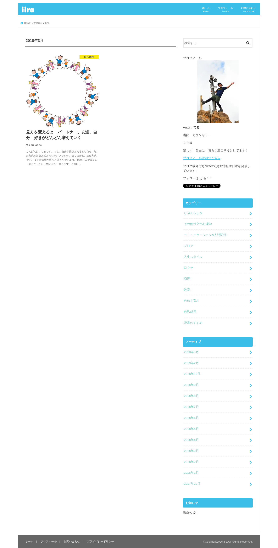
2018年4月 (191, 440)
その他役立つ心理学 (198, 224)
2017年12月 (192, 483)
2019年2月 (191, 363)
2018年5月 (191, 429)
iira (27, 9)
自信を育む (191, 300)
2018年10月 (192, 374)
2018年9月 (191, 385)
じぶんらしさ (193, 213)
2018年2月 (191, 461)
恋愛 (187, 278)
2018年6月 (191, 418)
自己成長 (190, 311)
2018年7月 (191, 407)
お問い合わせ (248, 10)
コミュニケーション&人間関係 (205, 234)
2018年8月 (191, 396)
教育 (187, 289)
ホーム (206, 10)
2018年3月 (191, 450)
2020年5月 (191, 352)
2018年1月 (191, 472)
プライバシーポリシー (100, 541)
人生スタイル (193, 256)
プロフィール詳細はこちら (201, 158)
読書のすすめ (193, 322)
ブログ (188, 245)
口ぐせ (188, 267)
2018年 (38, 23)
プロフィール (225, 10)
